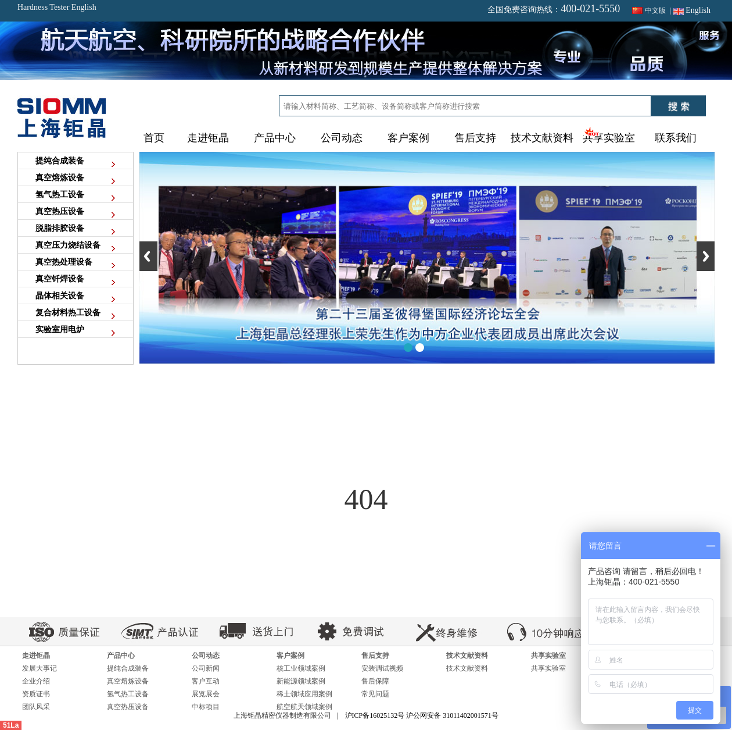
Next (706, 256)
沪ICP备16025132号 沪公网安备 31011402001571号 (421, 715)
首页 (153, 138)
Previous (148, 256)
